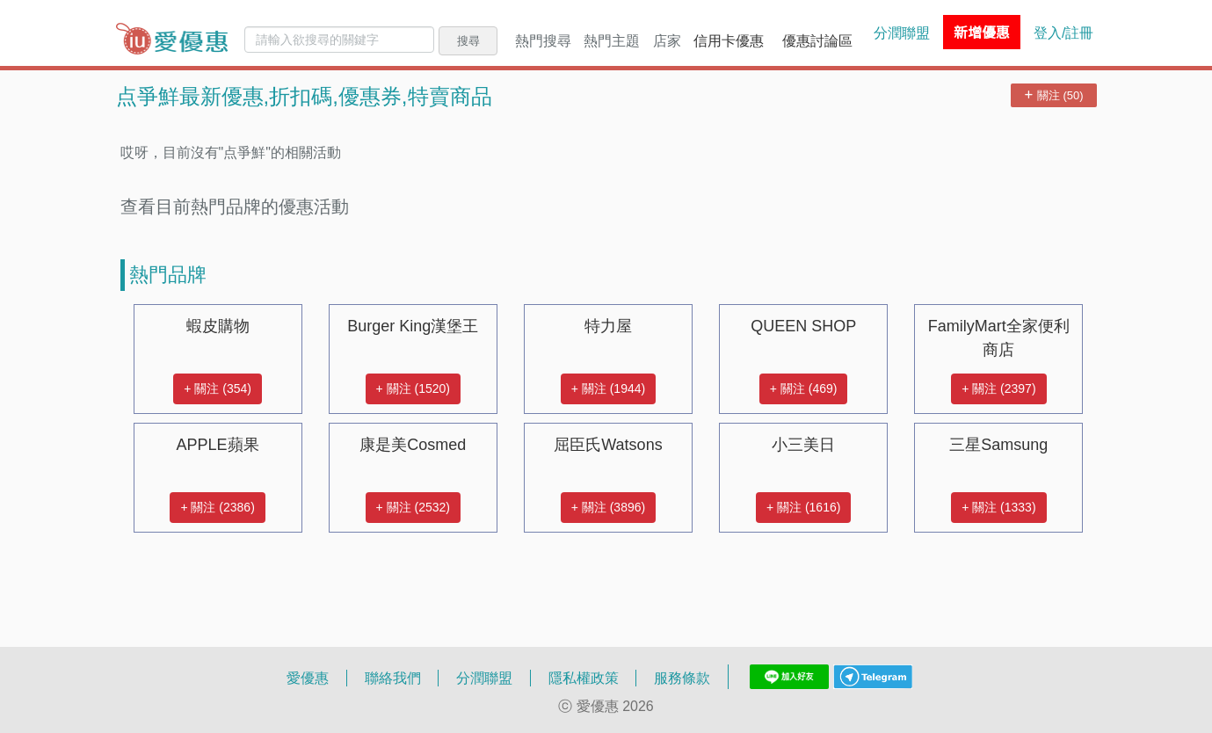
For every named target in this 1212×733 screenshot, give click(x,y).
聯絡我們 (393, 677)
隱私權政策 (583, 677)
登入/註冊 (1063, 32)
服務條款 (682, 677)
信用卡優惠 (728, 40)
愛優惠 (308, 677)
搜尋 (468, 40)
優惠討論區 (817, 40)
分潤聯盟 (902, 32)
